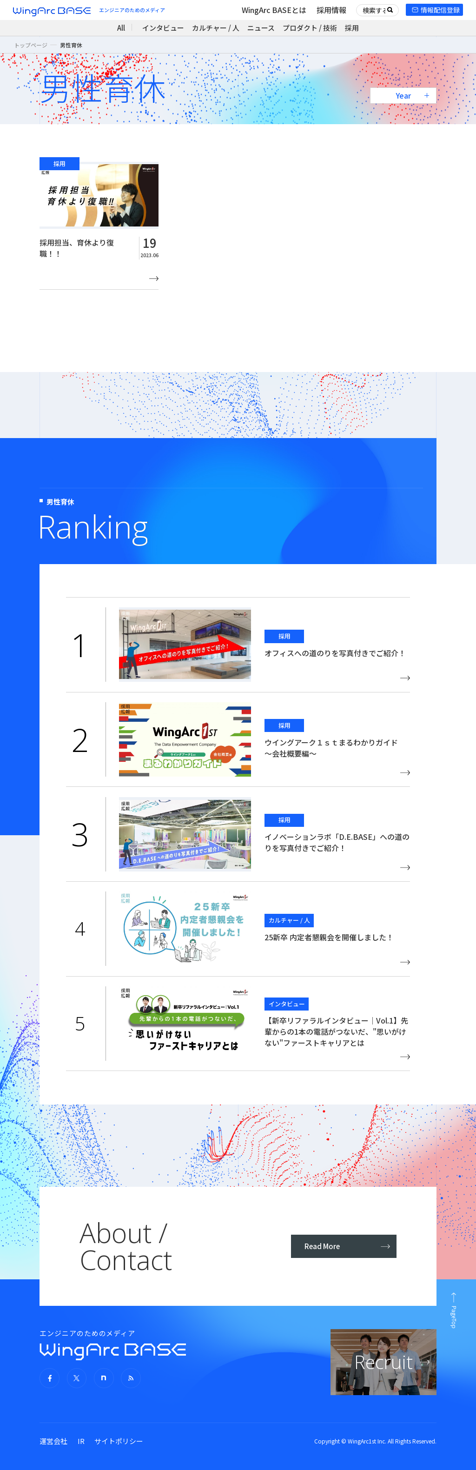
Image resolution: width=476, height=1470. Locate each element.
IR (81, 1441)
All (121, 28)
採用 (352, 28)
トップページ (30, 45)
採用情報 (331, 9)
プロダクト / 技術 (310, 28)
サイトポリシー (118, 1441)
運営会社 (53, 1441)
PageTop (454, 1317)
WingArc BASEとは (274, 9)
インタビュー (163, 28)
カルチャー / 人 (215, 28)
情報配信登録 (440, 9)
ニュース (261, 28)
